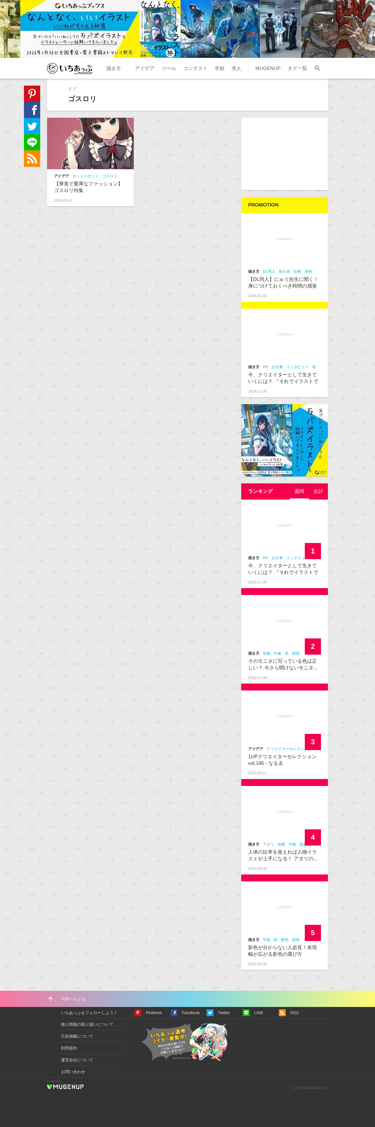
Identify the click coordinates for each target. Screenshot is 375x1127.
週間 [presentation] (299, 491)
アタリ (268, 844)
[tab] (299, 491)
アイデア (145, 68)
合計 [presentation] (318, 491)
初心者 (284, 271)
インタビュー (297, 367)
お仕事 (277, 367)
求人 (236, 68)
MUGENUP (268, 68)
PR (265, 367)
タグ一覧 (297, 68)
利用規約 (69, 1048)
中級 (277, 653)
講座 (296, 653)
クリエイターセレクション (289, 749)
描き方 (113, 68)
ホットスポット (86, 176)
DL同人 (269, 271)
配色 (285, 940)
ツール (168, 68)
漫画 (308, 271)
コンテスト (195, 68)
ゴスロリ (109, 176)
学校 (219, 68)
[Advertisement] (284, 154)
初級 (266, 653)
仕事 (297, 271)
